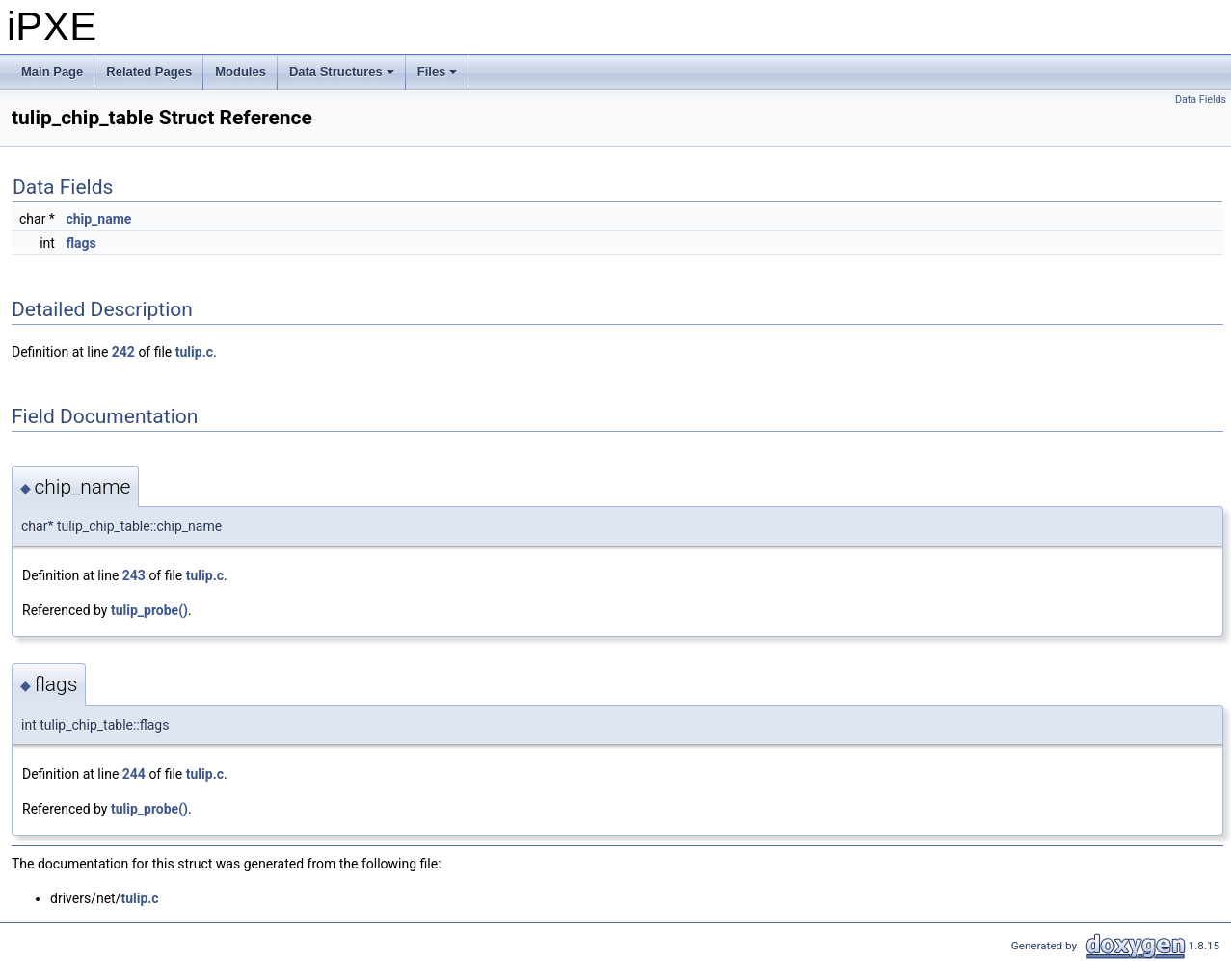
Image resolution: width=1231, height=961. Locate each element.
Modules (240, 72)
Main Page (52, 72)
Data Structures (343, 77)
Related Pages (149, 72)
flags (80, 243)
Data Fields (1200, 99)
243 (134, 575)
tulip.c (194, 352)
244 (134, 774)
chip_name (98, 219)
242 (123, 352)
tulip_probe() (149, 610)
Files (439, 77)
